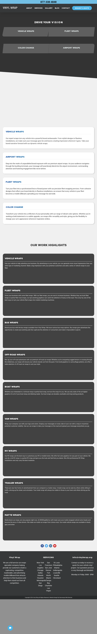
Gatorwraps (62, 597)
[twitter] (46, 545)
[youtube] (54, 545)
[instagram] (50, 545)
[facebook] (42, 545)
